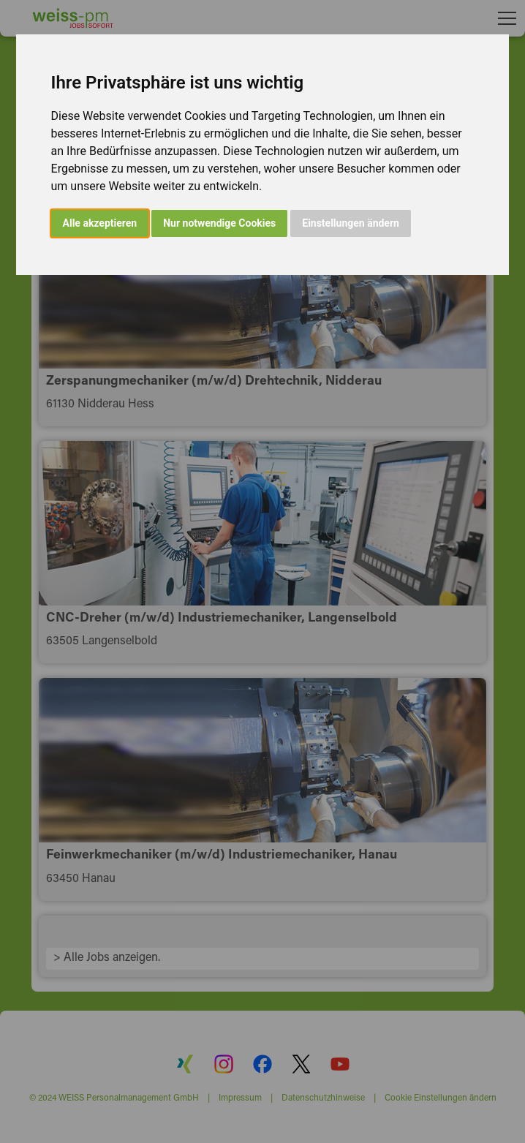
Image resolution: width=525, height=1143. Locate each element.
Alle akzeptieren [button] (100, 223)
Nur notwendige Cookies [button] (219, 223)
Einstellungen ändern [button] (350, 223)
